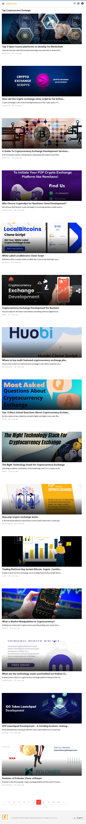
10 (54, 802)
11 (58, 802)
